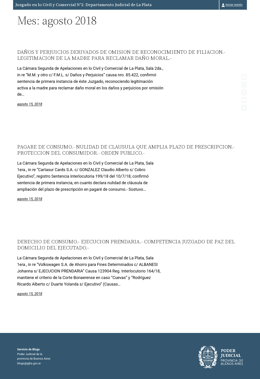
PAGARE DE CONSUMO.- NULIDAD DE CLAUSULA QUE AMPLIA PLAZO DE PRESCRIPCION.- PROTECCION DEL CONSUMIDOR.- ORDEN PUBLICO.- (125, 150)
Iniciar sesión (233, 4)
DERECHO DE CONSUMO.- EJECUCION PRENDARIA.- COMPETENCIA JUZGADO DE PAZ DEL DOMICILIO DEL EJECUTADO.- (126, 245)
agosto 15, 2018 (29, 104)
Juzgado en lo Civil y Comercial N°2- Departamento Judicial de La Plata (83, 4)
